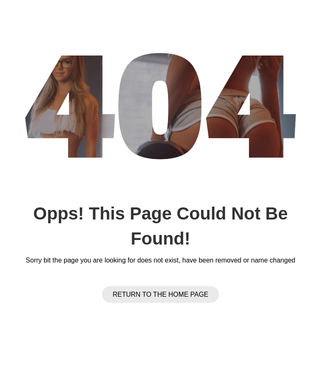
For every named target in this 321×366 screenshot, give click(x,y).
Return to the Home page (160, 294)
